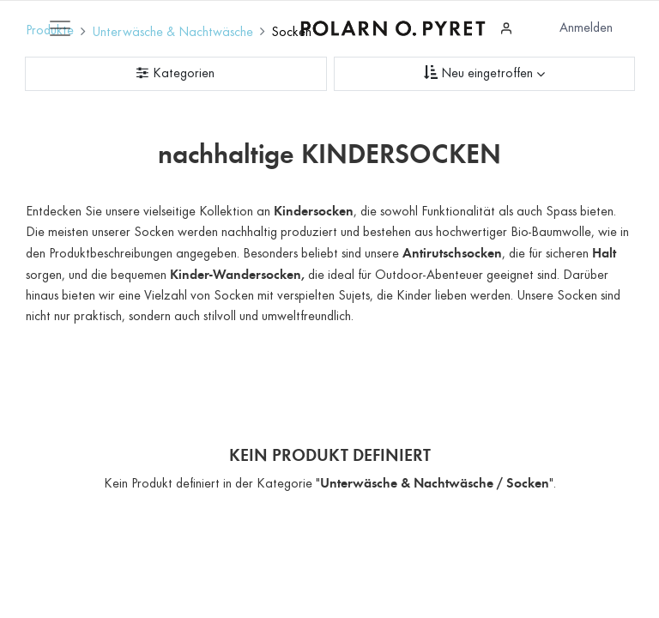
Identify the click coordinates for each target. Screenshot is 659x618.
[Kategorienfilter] (176, 74)
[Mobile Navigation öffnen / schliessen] (60, 28)
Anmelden (586, 28)
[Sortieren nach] (485, 74)
